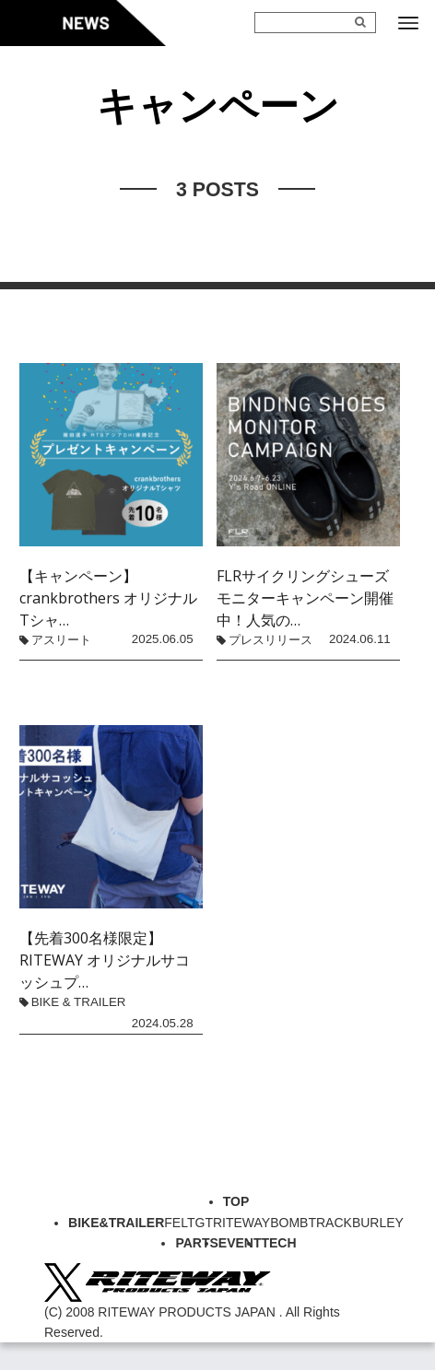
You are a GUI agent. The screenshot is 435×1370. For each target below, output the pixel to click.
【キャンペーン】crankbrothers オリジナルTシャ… (108, 598)
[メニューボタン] (408, 23)
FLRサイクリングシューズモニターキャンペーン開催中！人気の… (305, 598)
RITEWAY (241, 1222)
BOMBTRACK (311, 1222)
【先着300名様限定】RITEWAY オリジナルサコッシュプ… (104, 960)
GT (204, 1222)
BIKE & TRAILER (78, 1002)
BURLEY (378, 1222)
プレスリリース (270, 640)
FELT (179, 1222)
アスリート (61, 640)
